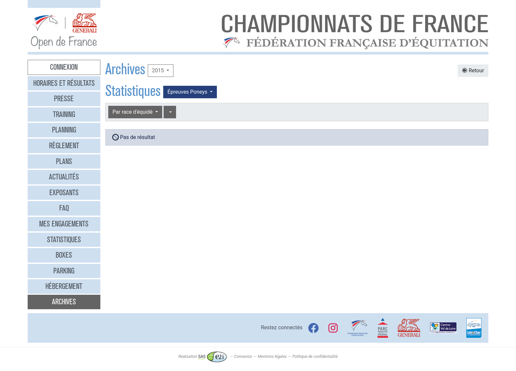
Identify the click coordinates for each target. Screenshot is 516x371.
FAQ (64, 208)
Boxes (64, 255)
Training (64, 114)
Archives (64, 301)
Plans (64, 161)
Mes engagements (64, 223)
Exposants (64, 192)
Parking (63, 270)
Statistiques (64, 239)
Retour (473, 70)
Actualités (64, 176)
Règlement (64, 145)
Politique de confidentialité (315, 356)
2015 (158, 70)
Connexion (64, 67)
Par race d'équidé (133, 112)
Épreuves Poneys (188, 92)
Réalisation (202, 356)
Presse (64, 98)
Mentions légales (272, 356)
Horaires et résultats (64, 83)
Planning (64, 129)
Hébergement (63, 286)
